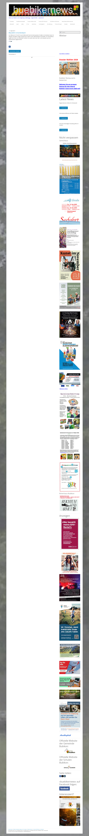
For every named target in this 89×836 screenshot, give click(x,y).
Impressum (10, 829)
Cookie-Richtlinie (36, 829)
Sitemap (42, 829)
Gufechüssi (34, 24)
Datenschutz (30, 829)
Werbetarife (72, 24)
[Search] (69, 32)
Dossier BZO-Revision (43, 21)
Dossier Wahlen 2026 (32, 21)
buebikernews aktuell (20, 21)
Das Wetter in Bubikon (64, 53)
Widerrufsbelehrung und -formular (20, 829)
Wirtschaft (12, 24)
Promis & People (58, 24)
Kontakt (65, 24)
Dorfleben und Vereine (54, 21)
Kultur (22, 24)
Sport (17, 24)
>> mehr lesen (63, 108)
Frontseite (12, 21)
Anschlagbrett (41, 24)
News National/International (67, 21)
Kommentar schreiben (15, 51)
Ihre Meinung (49, 24)
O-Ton (27, 24)
